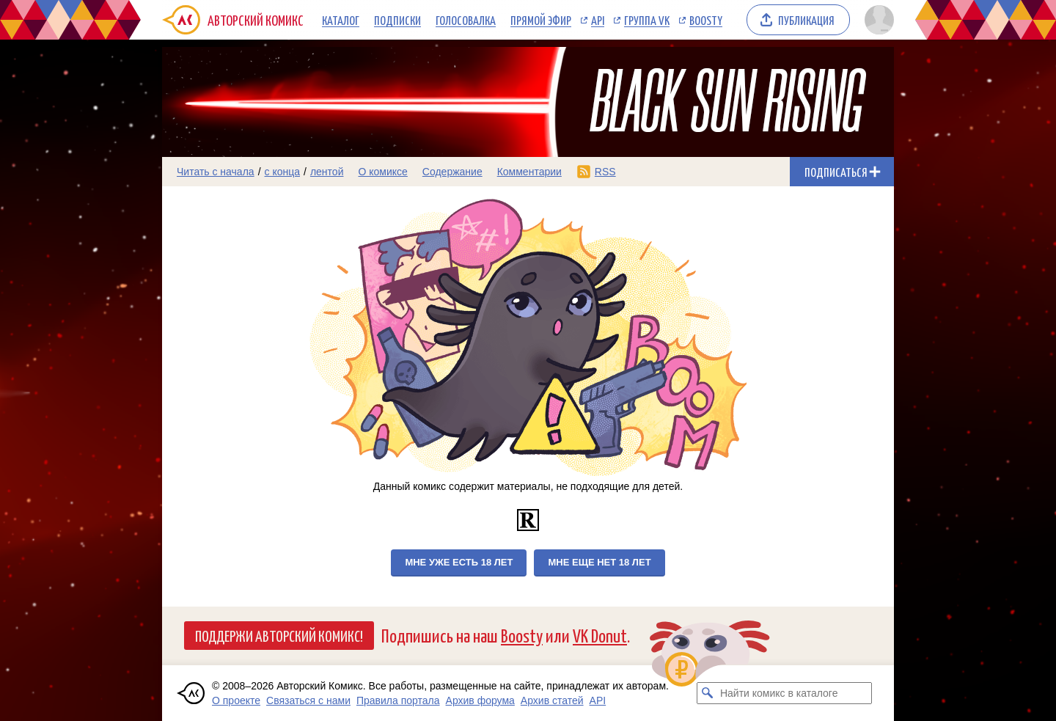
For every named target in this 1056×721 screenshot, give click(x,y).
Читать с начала (215, 171)
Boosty (705, 20)
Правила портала (398, 700)
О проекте (236, 700)
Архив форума (480, 700)
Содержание (452, 171)
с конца (283, 171)
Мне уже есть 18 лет (459, 562)
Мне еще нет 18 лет (599, 562)
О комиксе (382, 171)
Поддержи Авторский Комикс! (279, 635)
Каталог (340, 20)
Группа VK (647, 20)
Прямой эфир (540, 20)
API (597, 20)
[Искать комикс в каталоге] (707, 693)
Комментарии (529, 171)
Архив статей (552, 700)
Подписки (397, 20)
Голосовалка (466, 20)
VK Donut (600, 634)
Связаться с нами (308, 700)
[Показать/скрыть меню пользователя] (876, 20)
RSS (605, 171)
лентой (327, 171)
